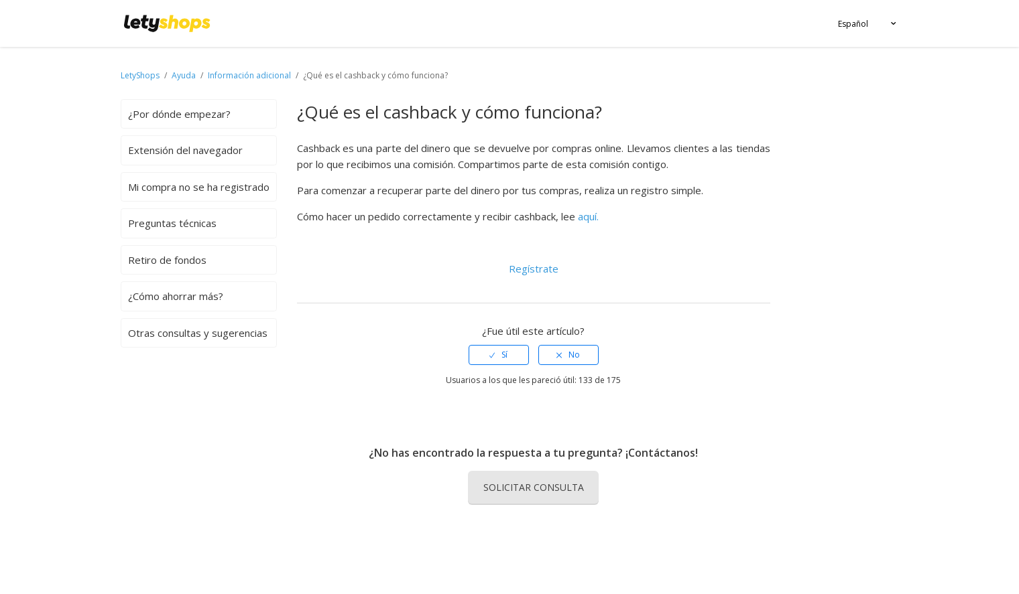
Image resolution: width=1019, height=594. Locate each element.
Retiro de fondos (167, 260)
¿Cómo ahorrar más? (175, 296)
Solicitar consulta (533, 487)
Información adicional (249, 75)
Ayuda (185, 75)
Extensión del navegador (185, 150)
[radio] (499, 355)
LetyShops (140, 75)
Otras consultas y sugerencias (197, 333)
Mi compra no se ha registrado (198, 187)
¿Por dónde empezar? (179, 114)
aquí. (588, 216)
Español (853, 23)
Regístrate (533, 268)
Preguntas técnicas (172, 223)
